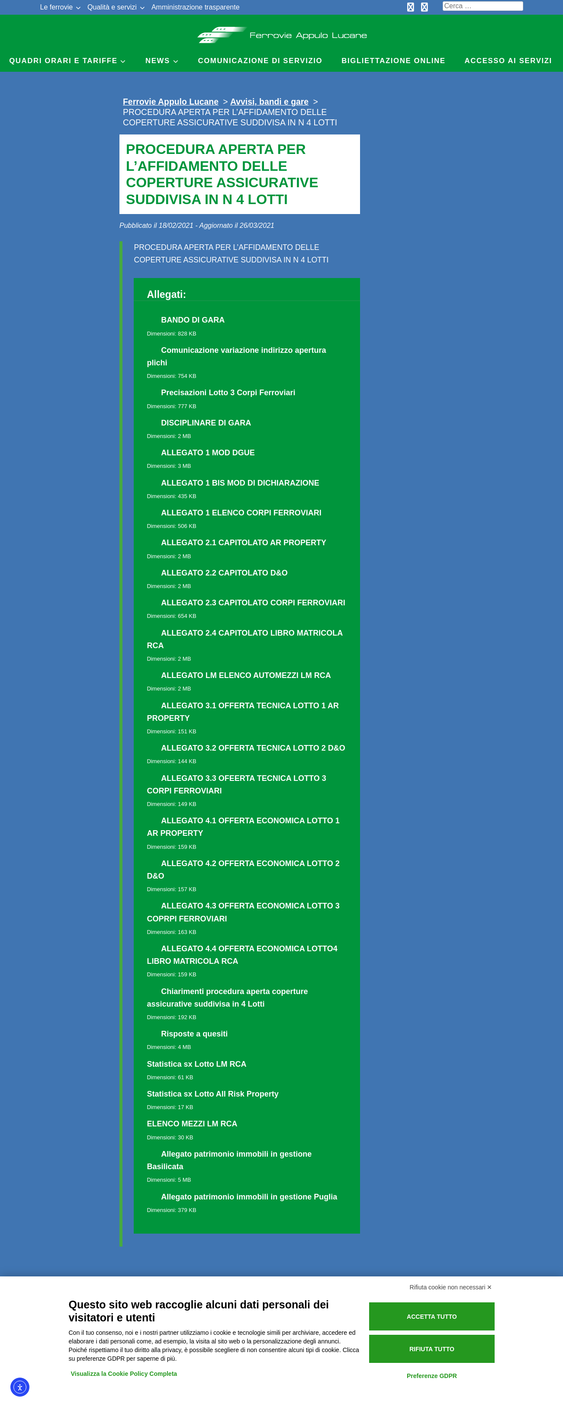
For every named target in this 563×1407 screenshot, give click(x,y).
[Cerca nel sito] (483, 6)
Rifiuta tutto (431, 1349)
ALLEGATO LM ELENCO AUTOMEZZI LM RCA (246, 675)
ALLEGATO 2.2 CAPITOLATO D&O (224, 573)
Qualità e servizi (112, 7)
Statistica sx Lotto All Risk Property (212, 1094)
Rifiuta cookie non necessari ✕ (451, 1287)
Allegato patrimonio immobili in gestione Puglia (249, 1197)
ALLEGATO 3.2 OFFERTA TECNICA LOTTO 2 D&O (253, 748)
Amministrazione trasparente (195, 7)
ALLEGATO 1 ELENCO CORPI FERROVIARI (241, 512)
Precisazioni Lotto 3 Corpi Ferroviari (228, 392)
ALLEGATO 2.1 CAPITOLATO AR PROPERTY (243, 542)
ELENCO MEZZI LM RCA (192, 1123)
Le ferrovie (56, 7)
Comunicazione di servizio (260, 61)
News (157, 61)
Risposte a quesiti (194, 1034)
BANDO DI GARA (193, 320)
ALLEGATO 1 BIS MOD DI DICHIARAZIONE (240, 483)
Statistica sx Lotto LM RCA (196, 1064)
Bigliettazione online (393, 61)
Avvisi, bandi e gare (269, 101)
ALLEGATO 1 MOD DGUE (207, 452)
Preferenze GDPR (432, 1375)
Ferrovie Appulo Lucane (281, 32)
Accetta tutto (432, 1316)
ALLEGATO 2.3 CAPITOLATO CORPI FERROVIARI (253, 602)
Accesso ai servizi (508, 61)
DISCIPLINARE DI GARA (206, 423)
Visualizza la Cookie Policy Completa (124, 1373)
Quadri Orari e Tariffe (63, 61)
